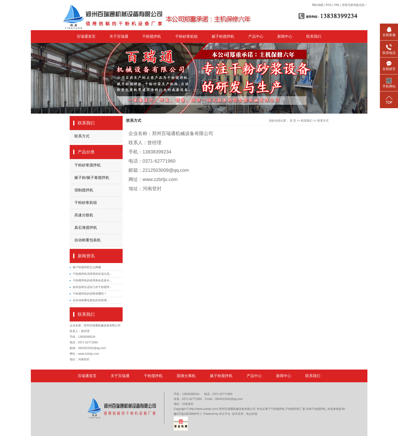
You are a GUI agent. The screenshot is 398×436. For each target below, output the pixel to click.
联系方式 (81, 136)
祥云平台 (224, 413)
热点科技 (251, 413)
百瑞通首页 (86, 36)
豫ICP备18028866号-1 (188, 413)
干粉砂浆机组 (186, 36)
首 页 (293, 120)
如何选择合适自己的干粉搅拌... (92, 287)
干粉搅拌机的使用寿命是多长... (92, 280)
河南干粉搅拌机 (316, 409)
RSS (329, 5)
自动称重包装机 (87, 240)
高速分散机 (83, 215)
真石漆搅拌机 (85, 228)
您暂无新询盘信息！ (354, 5)
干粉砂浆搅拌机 (87, 165)
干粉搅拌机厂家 (295, 409)
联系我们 (313, 36)
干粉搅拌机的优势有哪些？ (90, 293)
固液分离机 (186, 376)
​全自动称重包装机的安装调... (91, 300)
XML (336, 5)
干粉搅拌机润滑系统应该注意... (92, 274)
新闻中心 (284, 36)
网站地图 (317, 5)
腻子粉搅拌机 (223, 36)
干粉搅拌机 (151, 36)
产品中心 (255, 36)
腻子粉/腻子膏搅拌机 (91, 178)
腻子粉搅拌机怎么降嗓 (87, 267)
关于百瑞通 (118, 36)
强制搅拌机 (83, 190)
